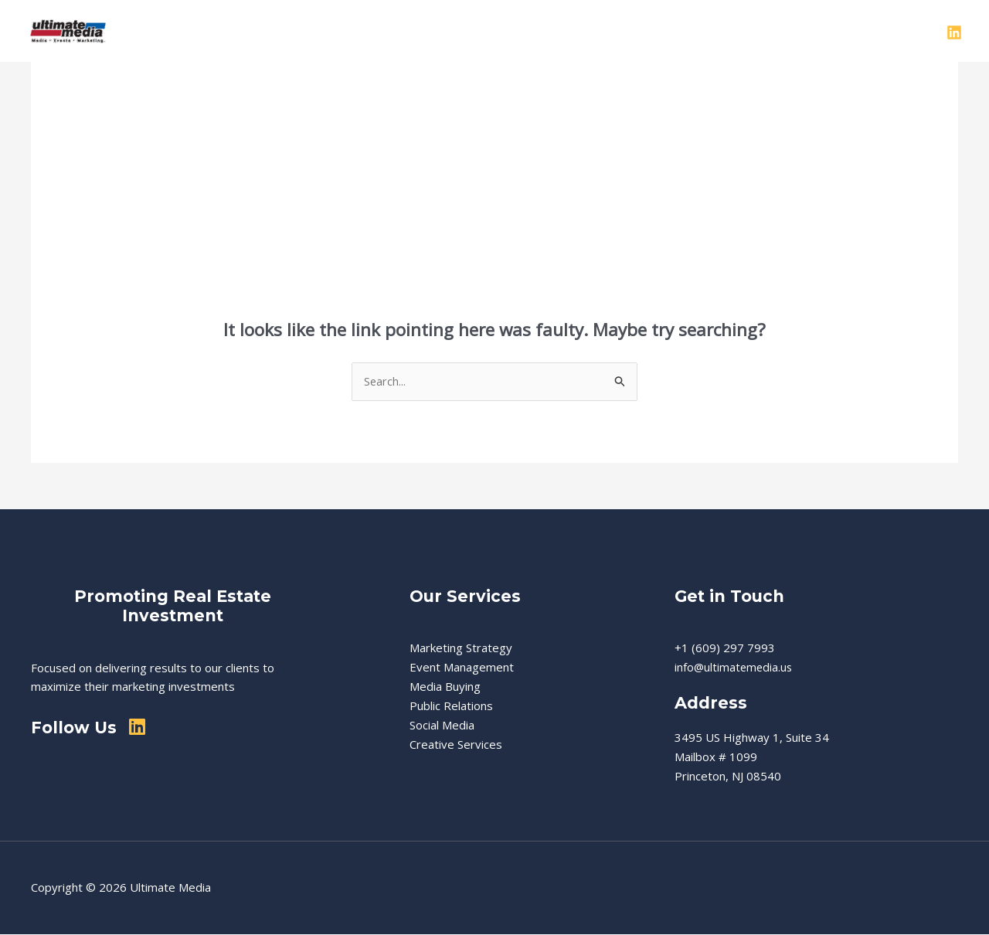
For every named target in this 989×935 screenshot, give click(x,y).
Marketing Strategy (461, 648)
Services (530, 31)
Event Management (462, 667)
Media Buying (445, 687)
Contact (807, 31)
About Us (453, 31)
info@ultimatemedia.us (735, 667)
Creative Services (456, 744)
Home (388, 31)
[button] (552, 31)
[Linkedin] (954, 32)
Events (686, 31)
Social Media (442, 725)
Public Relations (451, 706)
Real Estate (614, 31)
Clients (746, 31)
